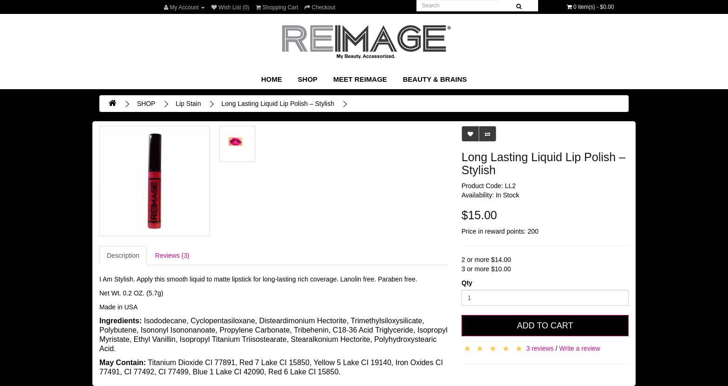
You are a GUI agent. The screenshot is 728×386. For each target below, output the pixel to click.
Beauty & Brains (435, 79)
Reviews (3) (172, 255)
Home (271, 79)
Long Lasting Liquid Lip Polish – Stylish (277, 103)
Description (123, 255)
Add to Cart (545, 325)
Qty (467, 283)
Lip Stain (188, 103)
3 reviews (539, 348)
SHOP (308, 79)
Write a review (579, 348)
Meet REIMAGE (360, 79)
